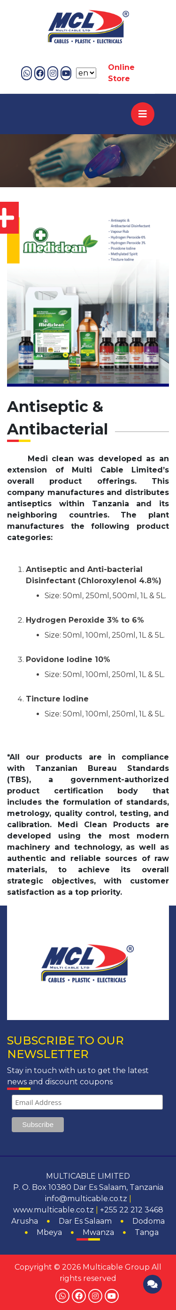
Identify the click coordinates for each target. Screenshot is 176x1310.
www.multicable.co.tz (53, 1209)
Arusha (24, 1221)
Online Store (121, 73)
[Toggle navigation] (142, 114)
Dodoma (148, 1221)
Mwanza (98, 1232)
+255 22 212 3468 (131, 1209)
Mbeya (49, 1232)
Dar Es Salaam (85, 1221)
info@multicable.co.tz (86, 1198)
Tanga (147, 1232)
